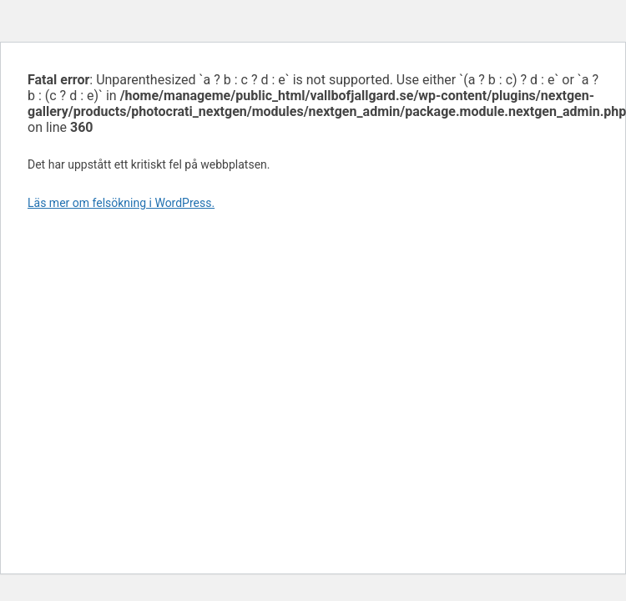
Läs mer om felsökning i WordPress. (121, 203)
